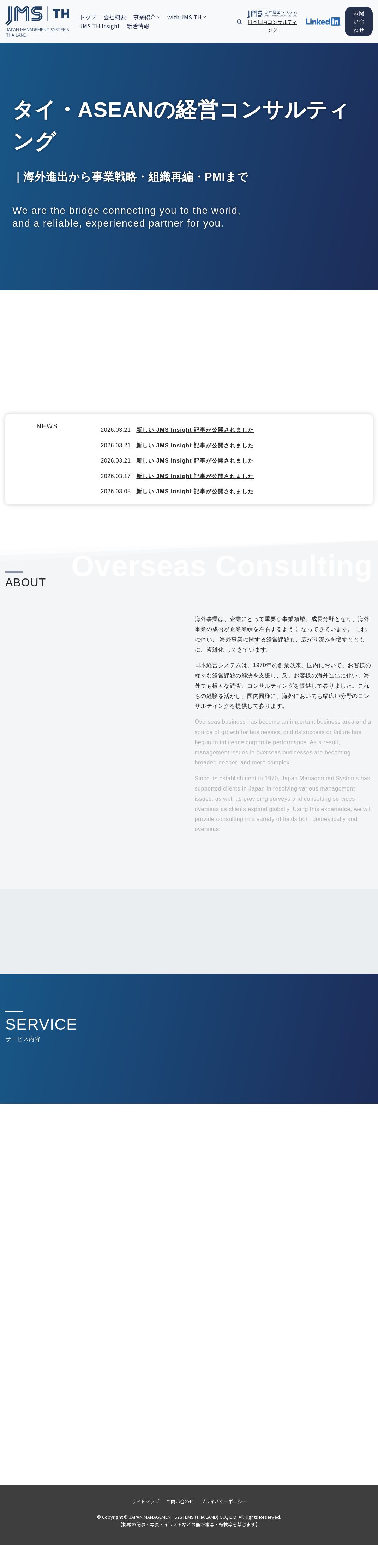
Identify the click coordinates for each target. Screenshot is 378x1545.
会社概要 (114, 17)
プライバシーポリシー (224, 1501)
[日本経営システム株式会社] (37, 21)
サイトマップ (145, 1501)
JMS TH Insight (99, 26)
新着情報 (138, 26)
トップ (87, 17)
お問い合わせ (358, 21)
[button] (239, 21)
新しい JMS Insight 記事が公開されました (195, 430)
